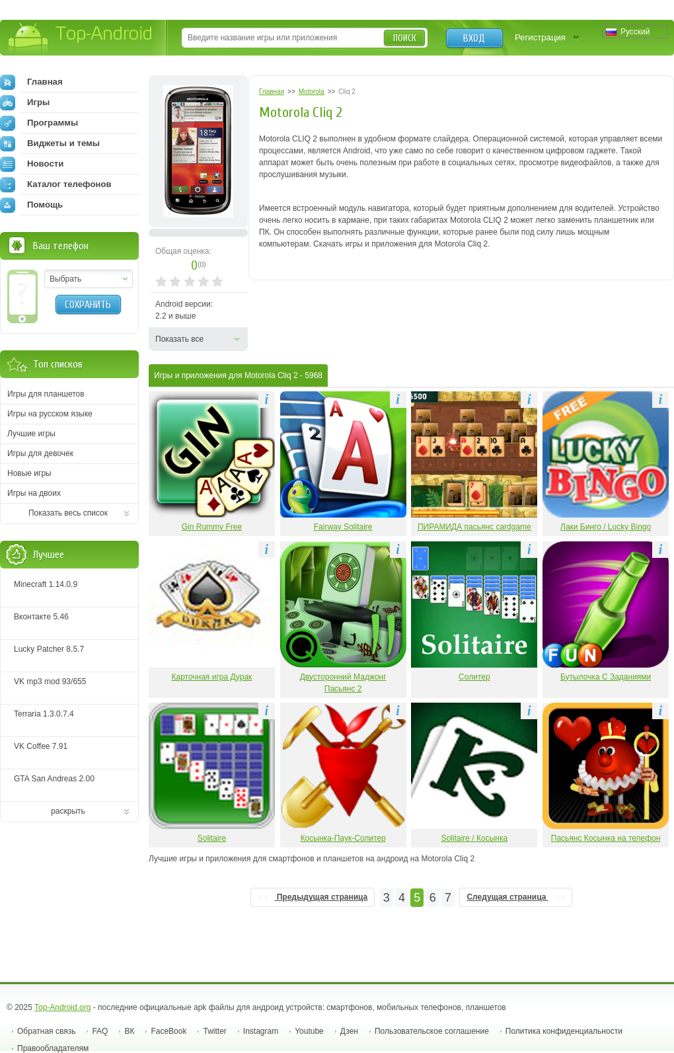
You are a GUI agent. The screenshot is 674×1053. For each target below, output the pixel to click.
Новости (31, 164)
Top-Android (81, 38)
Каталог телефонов (56, 184)
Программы (39, 123)
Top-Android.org (62, 1007)
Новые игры (29, 473)
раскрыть (68, 811)
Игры (25, 102)
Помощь (31, 205)
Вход (474, 38)
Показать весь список (68, 513)
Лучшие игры (31, 433)
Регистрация (540, 37)
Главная (31, 82)
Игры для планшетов (46, 394)
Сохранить (88, 305)
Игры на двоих (34, 493)
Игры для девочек (40, 453)
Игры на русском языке (50, 413)
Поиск (404, 38)
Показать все (179, 339)
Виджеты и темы (50, 143)
